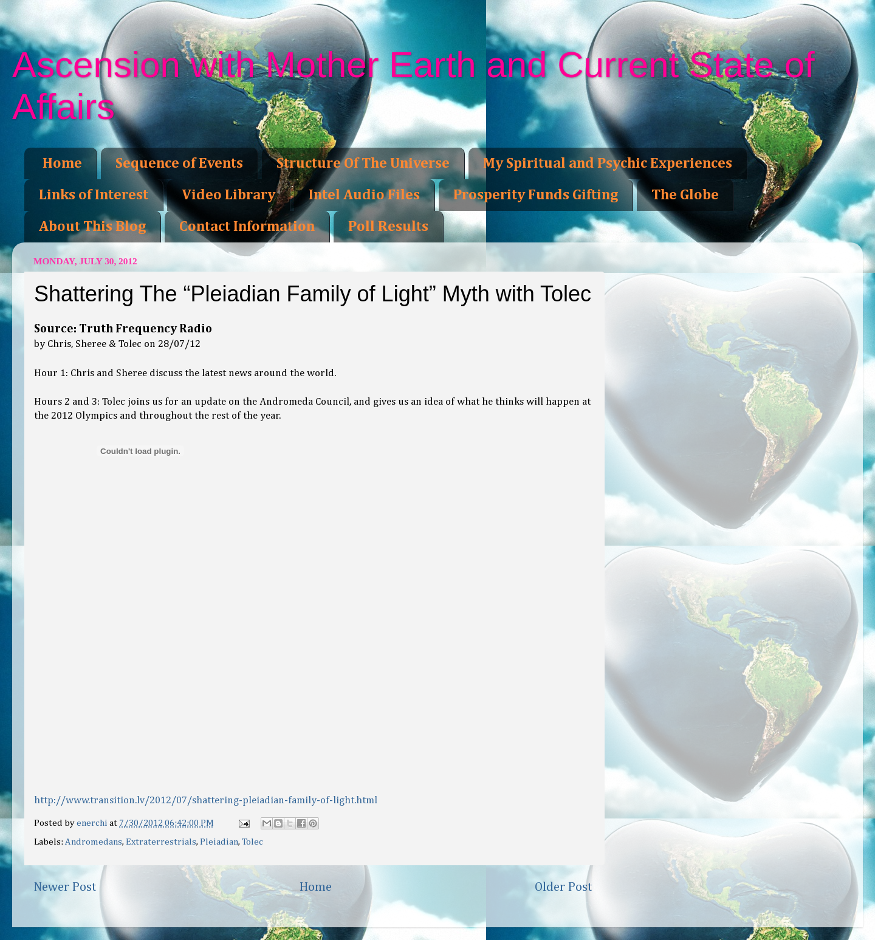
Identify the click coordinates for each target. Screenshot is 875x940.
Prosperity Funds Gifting (535, 195)
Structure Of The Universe (363, 163)
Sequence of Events (179, 163)
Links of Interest (93, 195)
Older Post (563, 887)
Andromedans (93, 841)
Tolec (252, 841)
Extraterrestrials (161, 841)
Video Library (228, 195)
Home (62, 163)
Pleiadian (219, 841)
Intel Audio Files (364, 195)
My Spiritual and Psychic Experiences (607, 163)
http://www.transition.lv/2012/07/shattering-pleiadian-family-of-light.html (205, 800)
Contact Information (247, 226)
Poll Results (388, 226)
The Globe (685, 195)
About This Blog (92, 226)
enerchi (93, 823)
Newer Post (65, 887)
